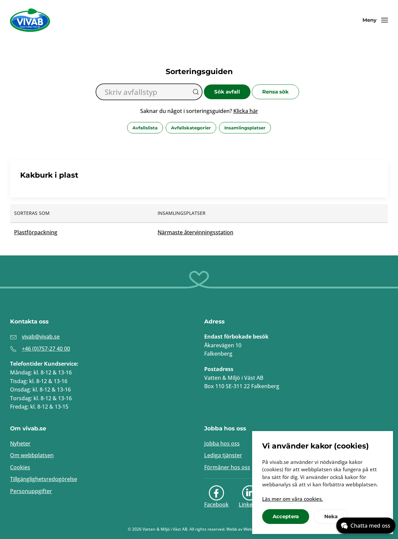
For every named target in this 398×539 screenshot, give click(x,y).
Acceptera (286, 516)
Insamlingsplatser (245, 127)
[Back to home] (30, 20)
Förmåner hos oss (227, 467)
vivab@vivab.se (41, 336)
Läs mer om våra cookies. (292, 498)
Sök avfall (227, 91)
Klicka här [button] (245, 111)
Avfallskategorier (191, 127)
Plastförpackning (35, 232)
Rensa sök (275, 91)
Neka (331, 516)
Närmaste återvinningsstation (195, 232)
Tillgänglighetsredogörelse (43, 479)
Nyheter (20, 443)
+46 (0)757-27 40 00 (46, 348)
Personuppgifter (31, 491)
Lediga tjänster (223, 455)
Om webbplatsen (32, 455)
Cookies (20, 467)
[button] (375, 20)
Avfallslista (145, 127)
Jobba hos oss (222, 443)
